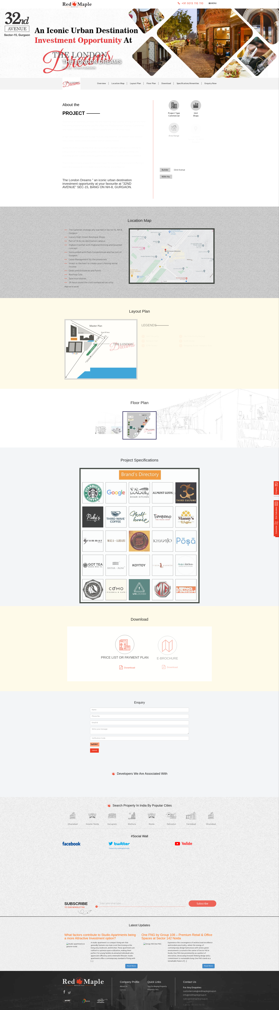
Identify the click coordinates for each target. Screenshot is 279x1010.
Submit (94, 750)
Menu (214, 3)
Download (166, 83)
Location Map (118, 83)
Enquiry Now (211, 83)
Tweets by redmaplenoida (119, 848)
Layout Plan (135, 83)
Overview (101, 83)
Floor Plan (151, 83)
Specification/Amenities (188, 83)
